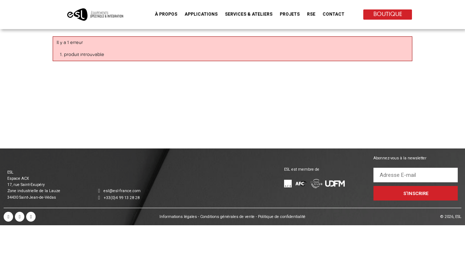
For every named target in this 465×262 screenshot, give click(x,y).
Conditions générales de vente (228, 216)
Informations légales (178, 216)
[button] (166, 16)
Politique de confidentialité (282, 216)
